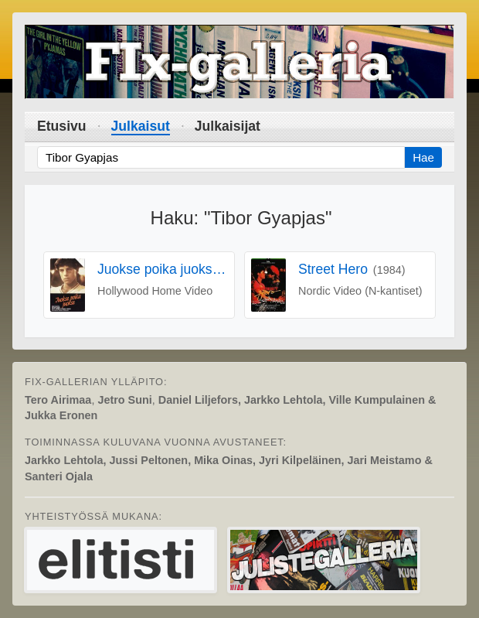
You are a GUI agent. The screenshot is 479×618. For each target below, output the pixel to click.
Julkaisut (140, 126)
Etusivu (62, 126)
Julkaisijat (227, 126)
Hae (423, 157)
